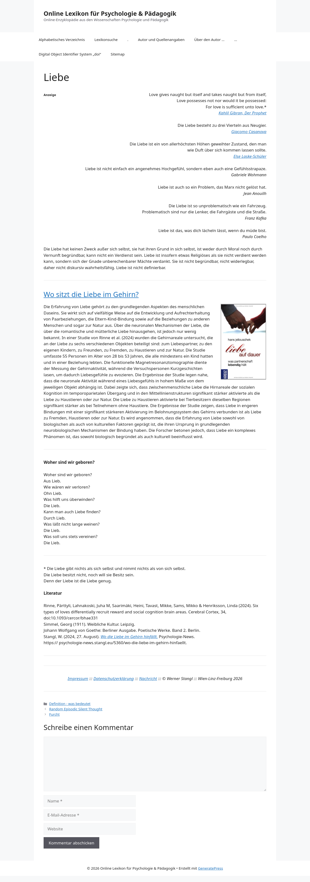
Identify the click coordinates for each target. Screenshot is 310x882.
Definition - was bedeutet (69, 703)
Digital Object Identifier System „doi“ (70, 54)
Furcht (54, 714)
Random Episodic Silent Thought (75, 709)
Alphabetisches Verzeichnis (62, 39)
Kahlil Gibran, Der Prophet (242, 113)
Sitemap (118, 54)
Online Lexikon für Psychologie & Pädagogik (110, 13)
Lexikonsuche (106, 39)
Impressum (78, 678)
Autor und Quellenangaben (161, 39)
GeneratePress (210, 868)
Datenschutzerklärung (113, 678)
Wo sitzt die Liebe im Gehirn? (91, 294)
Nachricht (148, 678)
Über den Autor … (209, 39)
